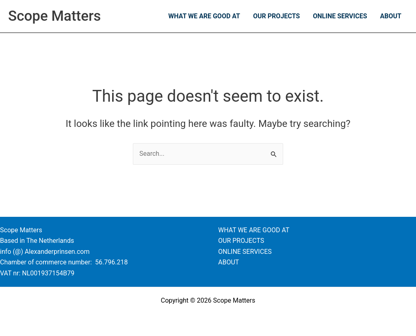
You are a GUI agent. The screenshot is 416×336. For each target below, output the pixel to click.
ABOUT (390, 16)
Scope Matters (54, 16)
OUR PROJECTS (276, 16)
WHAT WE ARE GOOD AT (204, 16)
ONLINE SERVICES (340, 16)
